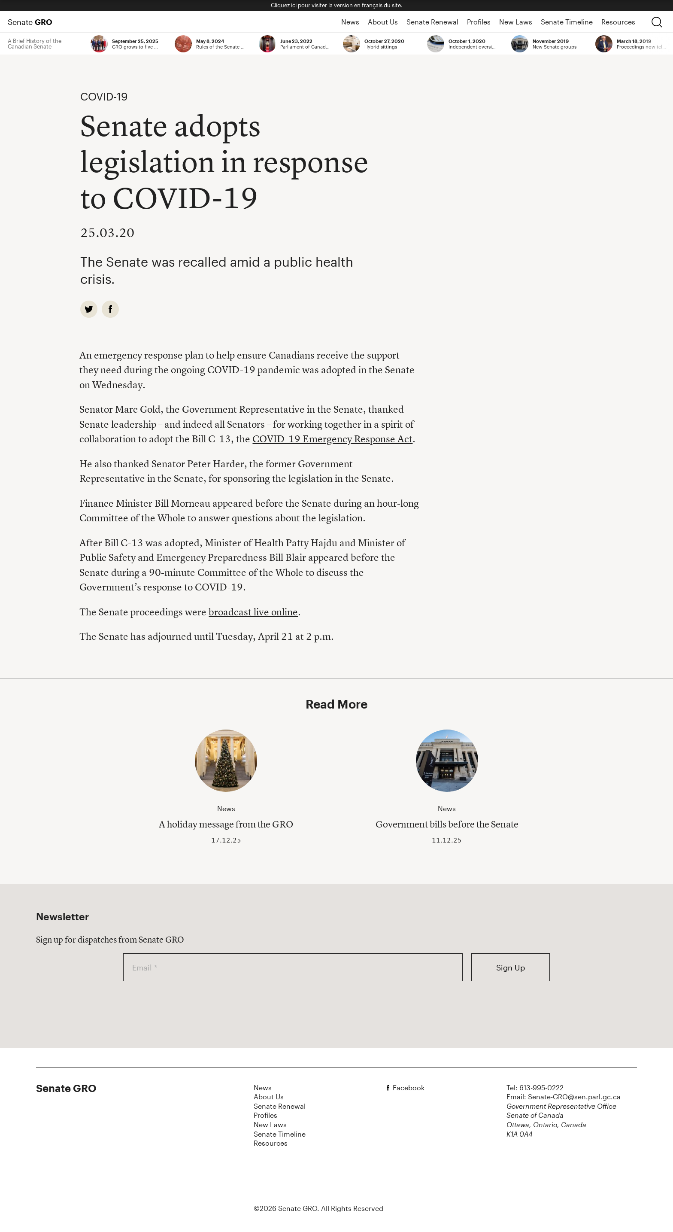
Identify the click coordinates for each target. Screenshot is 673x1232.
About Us (383, 22)
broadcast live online (253, 611)
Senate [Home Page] (30, 22)
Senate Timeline (567, 22)
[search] (656, 21)
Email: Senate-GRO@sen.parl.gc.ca (563, 1096)
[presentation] (188, 1005)
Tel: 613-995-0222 (535, 1087)
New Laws (515, 22)
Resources (618, 22)
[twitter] (88, 309)
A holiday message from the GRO (226, 824)
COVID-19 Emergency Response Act (332, 438)
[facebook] (110, 309)
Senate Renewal (432, 22)
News (350, 22)
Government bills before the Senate (447, 824)
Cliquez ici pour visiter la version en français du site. (337, 5)
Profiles (479, 22)
